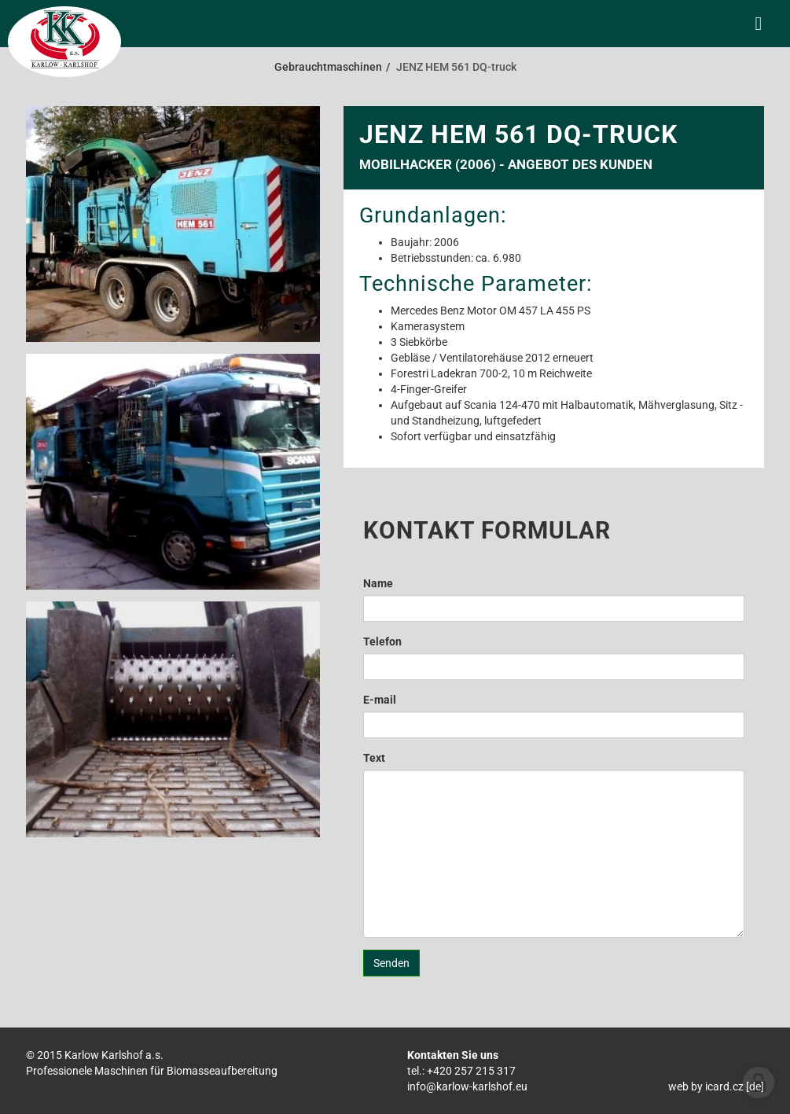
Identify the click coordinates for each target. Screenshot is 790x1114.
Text (374, 758)
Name (378, 583)
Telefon (382, 641)
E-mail (379, 699)
